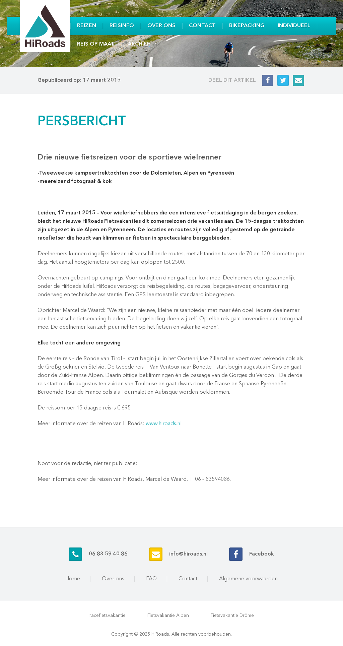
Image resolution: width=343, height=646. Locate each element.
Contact (202, 25)
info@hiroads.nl (188, 554)
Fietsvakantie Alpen (168, 615)
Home (72, 579)
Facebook (261, 554)
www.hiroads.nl (164, 424)
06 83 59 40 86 (108, 554)
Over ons (161, 25)
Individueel (294, 25)
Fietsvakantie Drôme (232, 615)
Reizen (86, 25)
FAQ (151, 579)
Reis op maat (96, 44)
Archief (139, 44)
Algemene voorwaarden (248, 579)
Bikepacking (246, 25)
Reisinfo (122, 25)
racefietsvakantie (107, 615)
